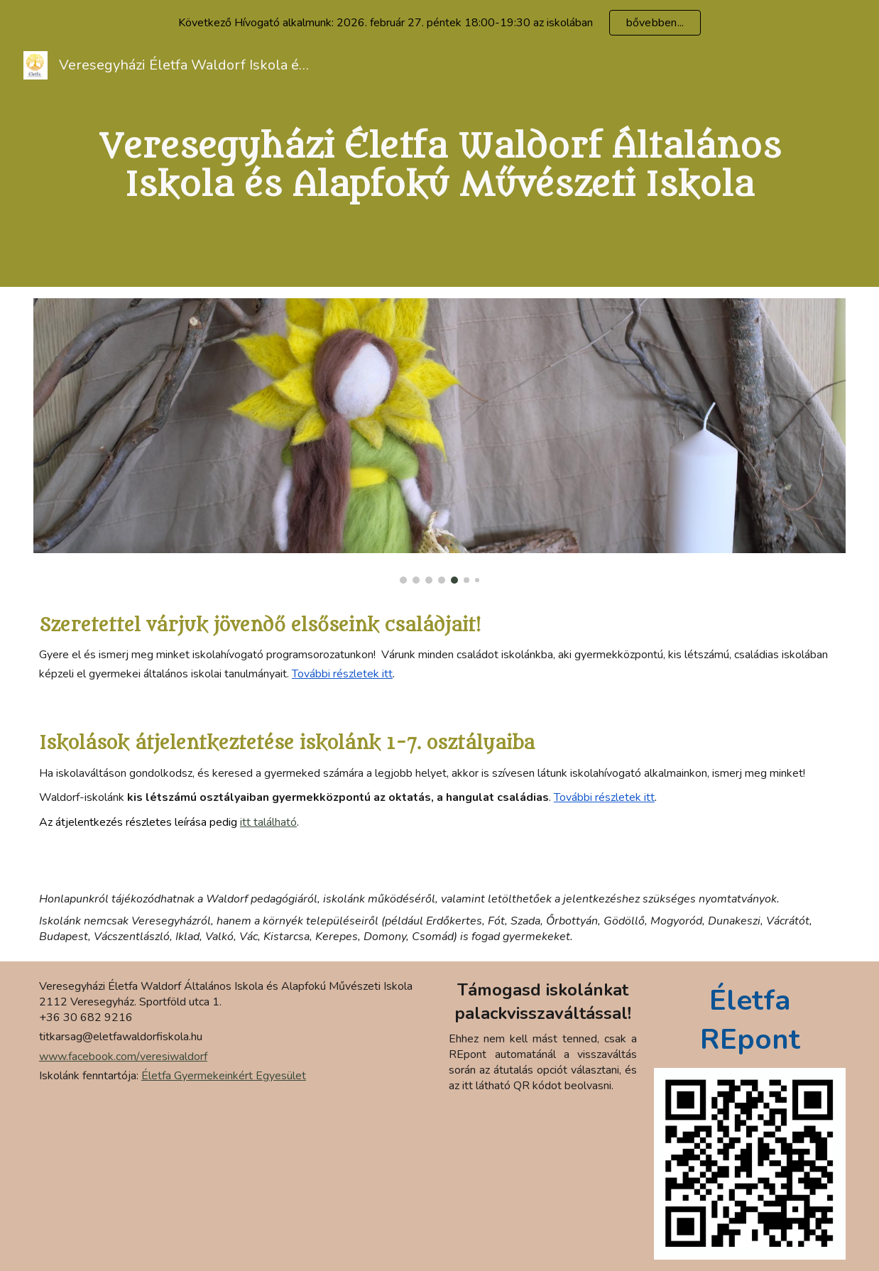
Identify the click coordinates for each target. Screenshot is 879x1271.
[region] (439, 22)
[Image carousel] (439, 441)
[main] (439, 166)
